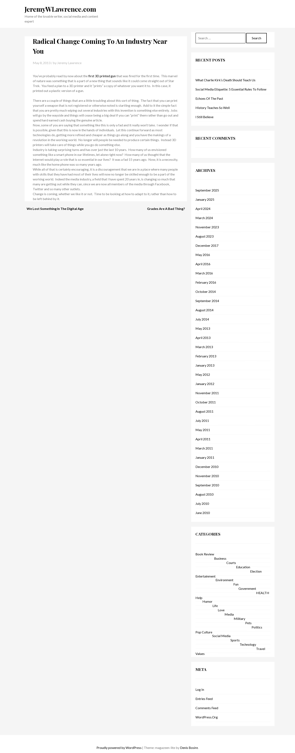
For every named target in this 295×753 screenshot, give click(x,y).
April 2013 (202, 338)
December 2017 (206, 245)
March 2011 (204, 448)
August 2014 (204, 310)
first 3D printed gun (102, 76)
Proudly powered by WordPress (119, 748)
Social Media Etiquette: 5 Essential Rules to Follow (230, 89)
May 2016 (202, 255)
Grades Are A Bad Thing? (166, 209)
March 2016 (204, 273)
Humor (207, 601)
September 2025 (207, 190)
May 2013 (202, 328)
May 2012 (202, 374)
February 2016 (205, 282)
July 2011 (202, 420)
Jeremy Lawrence (69, 63)
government (247, 588)
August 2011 (204, 411)
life (215, 606)
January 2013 (204, 365)
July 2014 (202, 319)
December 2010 (206, 467)
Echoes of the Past (209, 98)
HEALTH (262, 593)
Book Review (204, 554)
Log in (199, 689)
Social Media (221, 636)
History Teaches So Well (212, 108)
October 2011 (205, 402)
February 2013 (205, 356)
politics (257, 627)
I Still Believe (204, 117)
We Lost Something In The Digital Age (55, 209)
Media (229, 614)
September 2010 (207, 485)
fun (235, 584)
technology (248, 644)
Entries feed (204, 699)
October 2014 (205, 291)
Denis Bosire (189, 748)
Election (256, 571)
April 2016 (202, 264)
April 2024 (202, 209)
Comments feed (206, 708)
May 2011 (202, 430)
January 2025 (204, 199)
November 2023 (207, 227)
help (198, 598)
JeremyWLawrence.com (60, 9)
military (239, 619)
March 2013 (204, 347)
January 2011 (204, 457)
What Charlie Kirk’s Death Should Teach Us (225, 80)
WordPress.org (206, 717)
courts (231, 563)
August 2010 (204, 494)
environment (224, 580)
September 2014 (207, 301)
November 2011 (207, 393)
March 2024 (204, 218)
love (221, 610)
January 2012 (204, 384)
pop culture (203, 632)
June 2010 (202, 513)
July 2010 (202, 503)
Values (200, 654)
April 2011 (202, 439)
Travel (260, 649)
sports (235, 640)
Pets (248, 623)
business (220, 558)
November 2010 (207, 476)
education (243, 567)
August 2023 (204, 236)
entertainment (205, 576)
